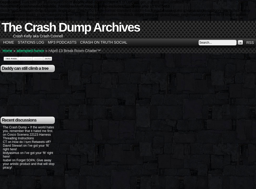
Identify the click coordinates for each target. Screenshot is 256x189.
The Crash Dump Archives (71, 27)
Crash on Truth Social (103, 42)
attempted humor (30, 51)
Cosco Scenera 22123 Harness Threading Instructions (27, 136)
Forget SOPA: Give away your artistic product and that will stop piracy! (28, 163)
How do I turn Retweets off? (31, 142)
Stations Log (31, 42)
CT (5, 142)
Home (8, 42)
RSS (250, 43)
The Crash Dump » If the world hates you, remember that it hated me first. (28, 129)
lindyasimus (11, 153)
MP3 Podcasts (62, 42)
